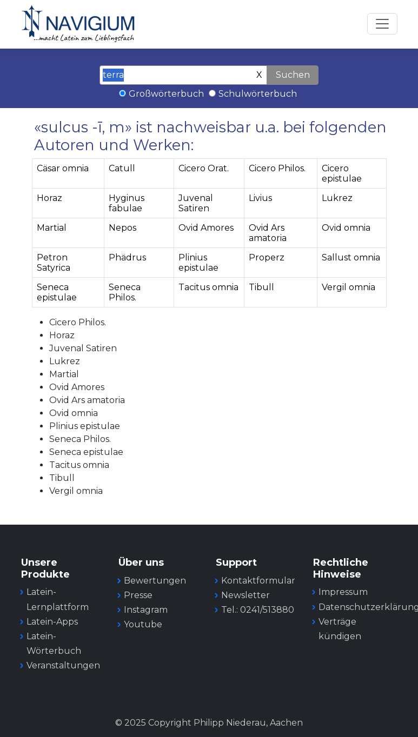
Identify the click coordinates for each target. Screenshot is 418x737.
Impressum (343, 592)
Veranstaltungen (63, 665)
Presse (138, 595)
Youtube (143, 624)
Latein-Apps (52, 622)
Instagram (146, 610)
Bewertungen (155, 580)
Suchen (293, 75)
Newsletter (245, 595)
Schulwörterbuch (257, 94)
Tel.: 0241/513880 (257, 610)
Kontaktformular (258, 580)
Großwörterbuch (166, 94)
